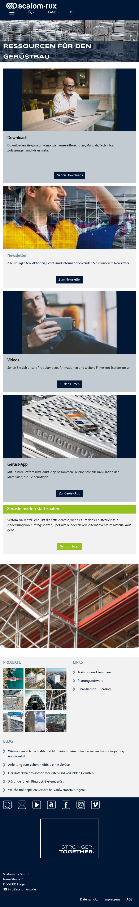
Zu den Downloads (69, 175)
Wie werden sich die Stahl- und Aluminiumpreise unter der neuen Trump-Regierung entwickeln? (66, 754)
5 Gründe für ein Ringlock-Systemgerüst (36, 781)
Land (52, 12)
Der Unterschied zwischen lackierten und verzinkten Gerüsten (51, 773)
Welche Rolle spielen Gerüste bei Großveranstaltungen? (46, 790)
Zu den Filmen (70, 384)
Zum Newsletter (69, 279)
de (72, 12)
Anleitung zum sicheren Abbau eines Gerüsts (39, 765)
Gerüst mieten (69, 546)
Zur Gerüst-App (69, 493)
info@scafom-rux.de (19, 889)
